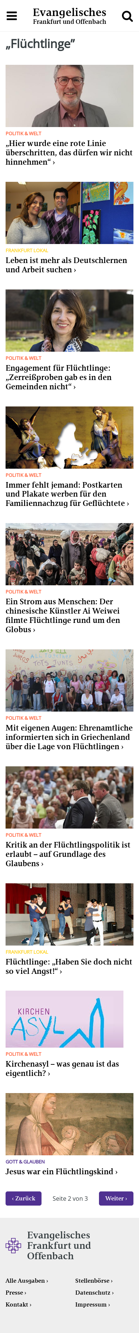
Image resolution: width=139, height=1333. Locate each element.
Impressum (91, 1304)
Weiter (114, 1198)
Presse (14, 1292)
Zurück (25, 1198)
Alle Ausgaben (25, 1280)
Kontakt (17, 1304)
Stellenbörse (92, 1280)
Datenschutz (92, 1292)
